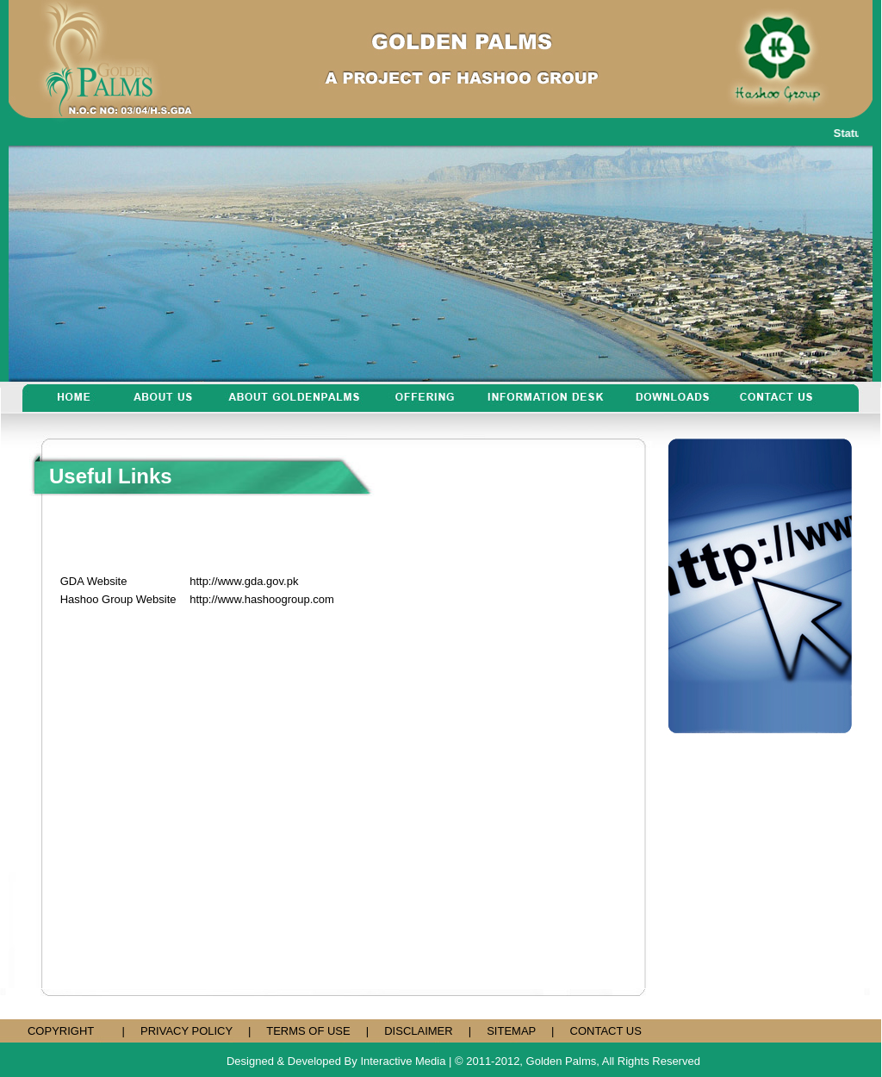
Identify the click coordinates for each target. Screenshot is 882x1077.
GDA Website (93, 581)
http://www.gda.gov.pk (243, 581)
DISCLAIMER (418, 1030)
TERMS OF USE (308, 1030)
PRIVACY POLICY (186, 1030)
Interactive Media (402, 1061)
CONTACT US (606, 1030)
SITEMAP (511, 1030)
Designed (250, 1061)
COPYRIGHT (61, 1030)
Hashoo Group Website (118, 599)
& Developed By (317, 1061)
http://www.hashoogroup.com (261, 599)
